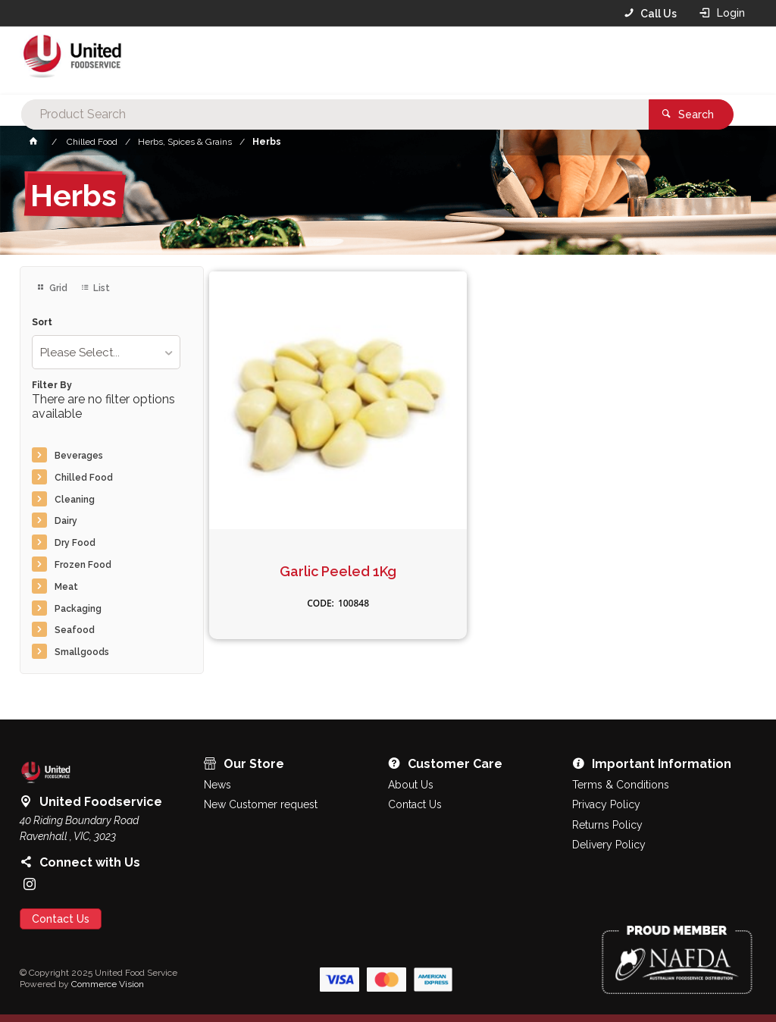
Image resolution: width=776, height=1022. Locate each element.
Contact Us (60, 919)
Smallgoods (82, 652)
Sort (42, 323)
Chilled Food (84, 477)
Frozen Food (83, 565)
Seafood (75, 630)
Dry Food (75, 543)
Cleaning (75, 499)
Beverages (79, 455)
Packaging (78, 608)
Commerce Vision (107, 984)
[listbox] (106, 352)
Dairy (66, 521)
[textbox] (365, 60)
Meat (66, 587)
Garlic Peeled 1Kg (295, 498)
